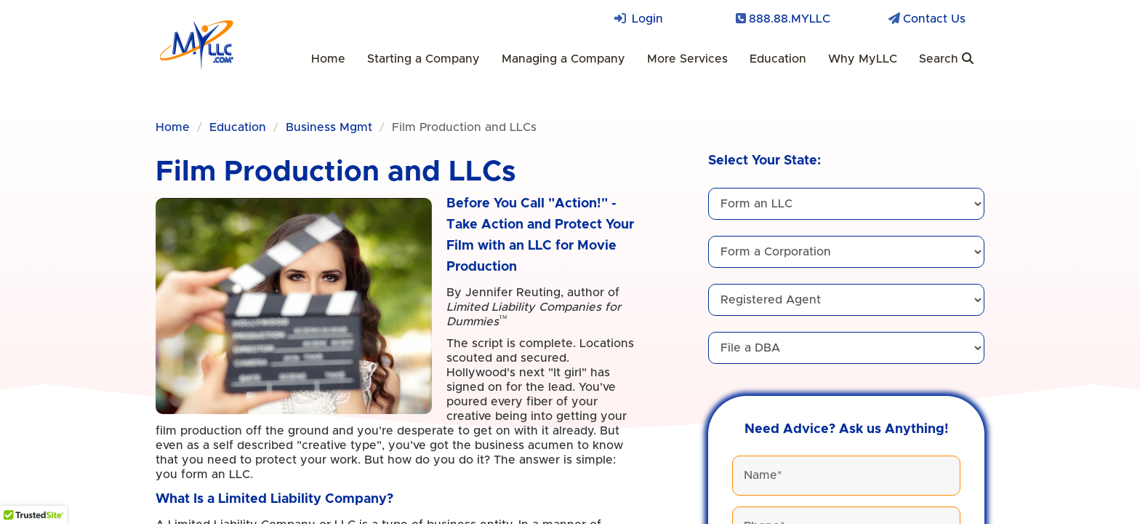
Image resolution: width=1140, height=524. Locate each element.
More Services (687, 59)
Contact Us (934, 19)
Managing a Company (563, 59)
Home (328, 59)
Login (647, 19)
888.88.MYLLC (789, 19)
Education (778, 59)
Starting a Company (423, 59)
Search (946, 58)
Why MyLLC (862, 59)
